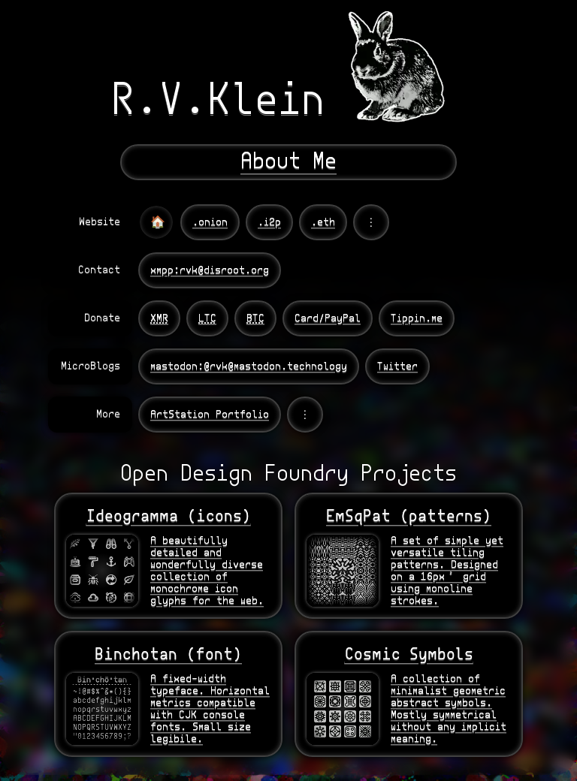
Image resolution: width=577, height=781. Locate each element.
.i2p (269, 222)
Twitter (397, 366)
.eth (323, 222)
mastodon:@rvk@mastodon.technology (248, 366)
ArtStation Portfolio (209, 415)
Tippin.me (417, 318)
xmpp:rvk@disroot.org (209, 270)
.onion (210, 222)
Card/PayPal (328, 318)
